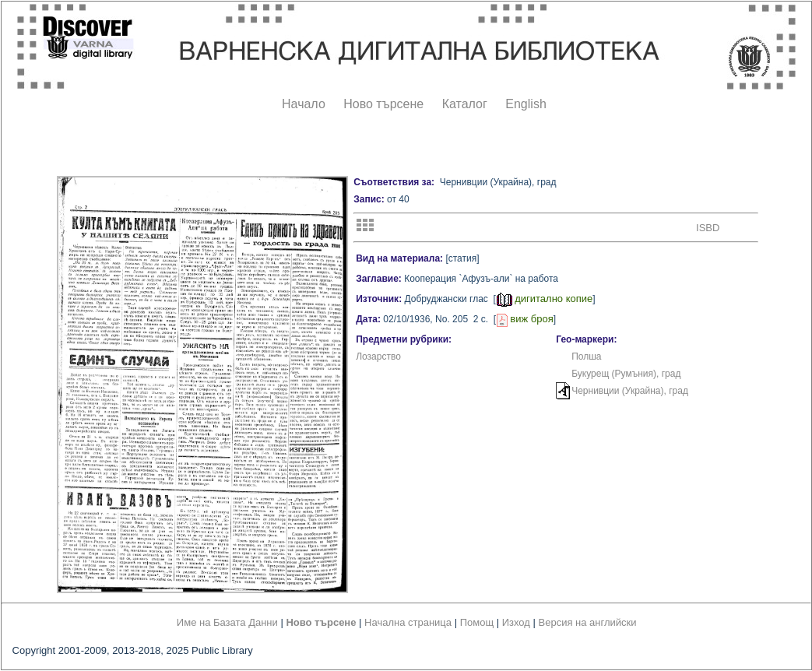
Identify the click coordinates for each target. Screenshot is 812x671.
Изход (516, 622)
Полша (586, 356)
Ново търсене (383, 104)
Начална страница (408, 622)
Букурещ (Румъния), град (625, 373)
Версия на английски (588, 622)
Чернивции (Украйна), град (629, 390)
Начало (303, 104)
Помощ (477, 622)
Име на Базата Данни (227, 622)
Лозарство (378, 356)
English (525, 104)
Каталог (464, 104)
